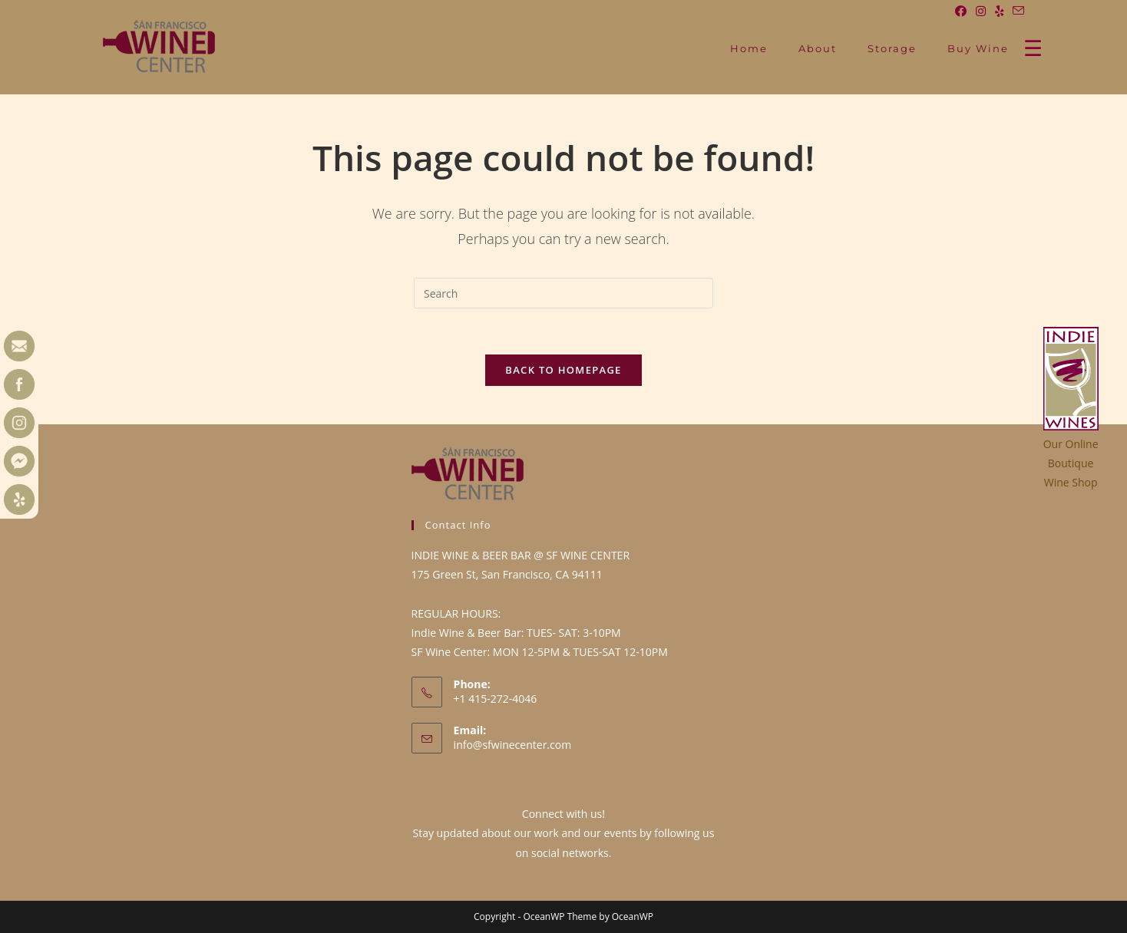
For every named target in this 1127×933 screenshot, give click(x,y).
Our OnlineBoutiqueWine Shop (1071, 463)
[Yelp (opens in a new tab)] (999, 10)
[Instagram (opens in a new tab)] (980, 10)
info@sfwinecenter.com (513, 744)
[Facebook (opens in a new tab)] (960, 10)
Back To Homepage (563, 370)
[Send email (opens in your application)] (1016, 10)
